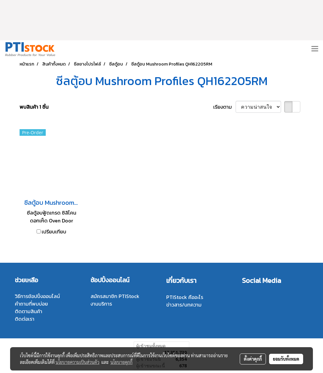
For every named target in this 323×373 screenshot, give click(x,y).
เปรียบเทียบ (54, 231)
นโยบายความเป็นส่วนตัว (77, 362)
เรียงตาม (224, 107)
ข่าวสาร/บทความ (184, 304)
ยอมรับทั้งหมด (286, 359)
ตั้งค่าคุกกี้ (253, 359)
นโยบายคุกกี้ (121, 362)
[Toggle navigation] (315, 49)
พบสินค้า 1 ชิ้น (34, 107)
